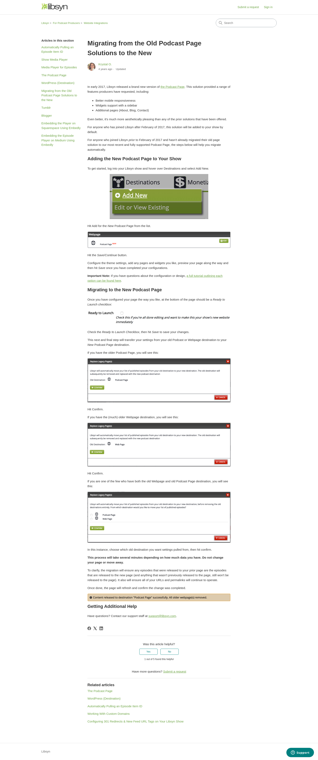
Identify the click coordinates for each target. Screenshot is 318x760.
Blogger (46, 115)
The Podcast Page (53, 75)
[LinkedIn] (101, 628)
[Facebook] (89, 628)
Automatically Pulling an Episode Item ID (57, 49)
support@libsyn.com (162, 616)
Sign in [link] (268, 7)
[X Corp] (95, 628)
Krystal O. (105, 64)
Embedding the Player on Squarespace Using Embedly (61, 125)
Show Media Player (54, 59)
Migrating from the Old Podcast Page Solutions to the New (59, 95)
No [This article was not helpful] (169, 651)
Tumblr (46, 107)
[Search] (246, 23)
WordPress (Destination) (57, 83)
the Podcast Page (172, 86)
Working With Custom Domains (108, 713)
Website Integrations (96, 23)
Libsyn (45, 23)
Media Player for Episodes (59, 67)
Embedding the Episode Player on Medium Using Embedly (57, 140)
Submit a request (248, 7)
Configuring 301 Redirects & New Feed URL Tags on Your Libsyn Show (135, 721)
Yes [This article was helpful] (148, 651)
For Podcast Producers (66, 23)
